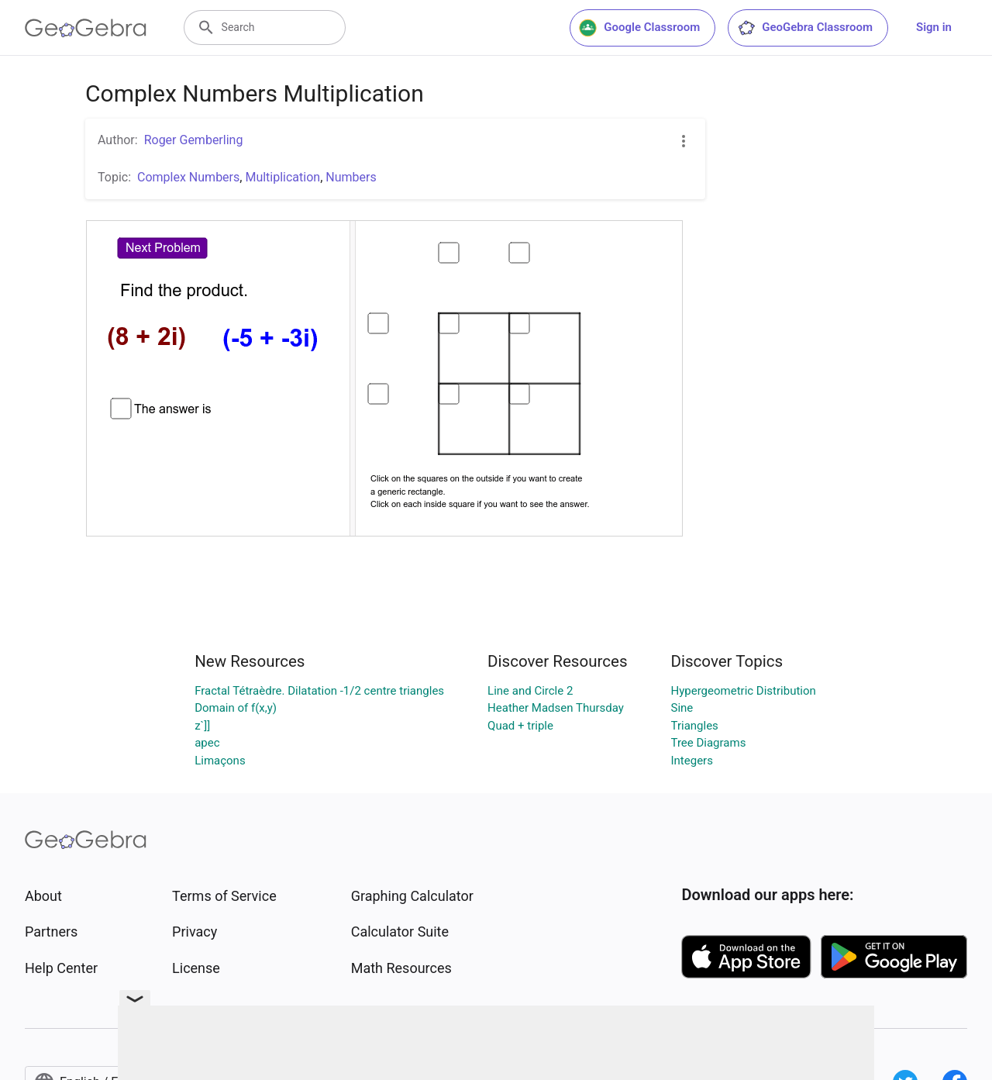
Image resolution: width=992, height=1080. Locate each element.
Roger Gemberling (193, 140)
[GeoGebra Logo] (85, 28)
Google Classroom (639, 28)
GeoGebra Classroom (805, 28)
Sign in (934, 27)
